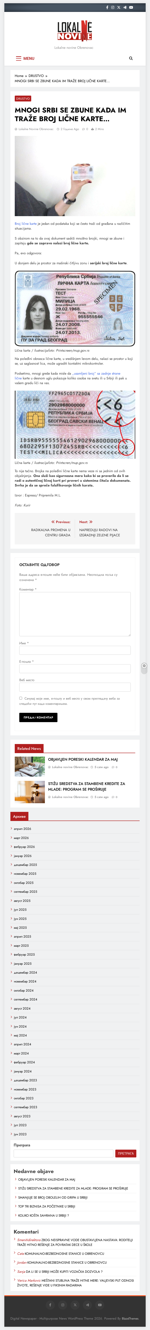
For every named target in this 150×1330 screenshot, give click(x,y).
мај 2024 (20, 1035)
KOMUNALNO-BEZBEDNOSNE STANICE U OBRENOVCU (64, 1253)
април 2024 (22, 1044)
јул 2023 (20, 1125)
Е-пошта (26, 661)
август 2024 (22, 1008)
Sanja (21, 1271)
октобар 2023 (23, 1098)
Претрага (22, 1145)
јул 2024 (20, 1017)
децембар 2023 (25, 1080)
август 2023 (22, 1116)
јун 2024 (20, 1026)
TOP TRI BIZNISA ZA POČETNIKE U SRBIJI (46, 1206)
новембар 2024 (25, 981)
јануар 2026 (23, 855)
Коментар (28, 589)
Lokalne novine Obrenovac (36, 129)
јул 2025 (20, 909)
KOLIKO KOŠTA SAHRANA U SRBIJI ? (43, 1215)
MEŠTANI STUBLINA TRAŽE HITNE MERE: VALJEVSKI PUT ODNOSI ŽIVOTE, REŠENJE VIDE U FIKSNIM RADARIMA (75, 1283)
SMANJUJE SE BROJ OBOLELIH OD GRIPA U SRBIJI (53, 1197)
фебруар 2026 (24, 846)
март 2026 (21, 838)
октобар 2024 (24, 990)
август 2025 (22, 900)
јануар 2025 (22, 963)
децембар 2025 (25, 864)
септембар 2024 (25, 999)
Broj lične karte (26, 223)
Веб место (26, 679)
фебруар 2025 (24, 954)
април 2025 (22, 936)
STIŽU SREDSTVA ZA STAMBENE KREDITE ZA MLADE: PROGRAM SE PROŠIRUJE (86, 786)
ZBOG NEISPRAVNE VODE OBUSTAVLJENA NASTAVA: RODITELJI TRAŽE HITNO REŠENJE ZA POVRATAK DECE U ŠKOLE (75, 1242)
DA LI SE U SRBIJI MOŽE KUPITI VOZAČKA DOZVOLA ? (64, 1271)
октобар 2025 (23, 882)
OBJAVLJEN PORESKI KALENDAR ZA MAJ (83, 759)
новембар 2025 (25, 873)
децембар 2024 (25, 972)
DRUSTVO (23, 98)
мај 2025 (20, 927)
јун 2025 (20, 918)
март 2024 (21, 1053)
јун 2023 (20, 1134)
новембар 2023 (25, 1089)
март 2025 (21, 945)
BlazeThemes (130, 1318)
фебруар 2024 (24, 1062)
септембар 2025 (25, 891)
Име (24, 643)
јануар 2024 (23, 1071)
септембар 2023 (25, 1107)
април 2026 (22, 828)
